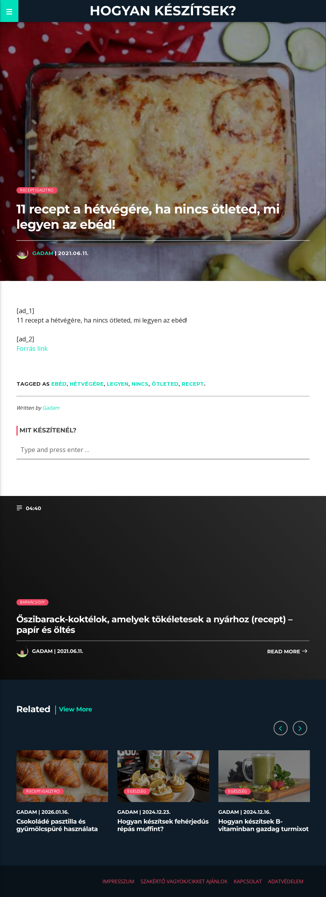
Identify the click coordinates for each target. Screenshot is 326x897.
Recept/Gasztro (37, 190)
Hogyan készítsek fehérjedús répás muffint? (163, 825)
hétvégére (87, 384)
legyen (117, 384)
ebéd (59, 384)
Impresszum (118, 881)
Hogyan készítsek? (163, 11)
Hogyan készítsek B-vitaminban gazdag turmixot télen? (263, 829)
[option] (62, 795)
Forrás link (32, 348)
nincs (139, 384)
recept (193, 384)
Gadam (42, 253)
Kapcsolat (248, 881)
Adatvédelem (285, 881)
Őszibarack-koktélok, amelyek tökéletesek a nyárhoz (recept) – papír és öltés (154, 624)
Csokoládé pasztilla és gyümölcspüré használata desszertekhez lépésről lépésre (57, 833)
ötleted (164, 384)
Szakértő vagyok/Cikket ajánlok (183, 881)
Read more (287, 652)
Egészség (136, 791)
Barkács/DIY (32, 602)
